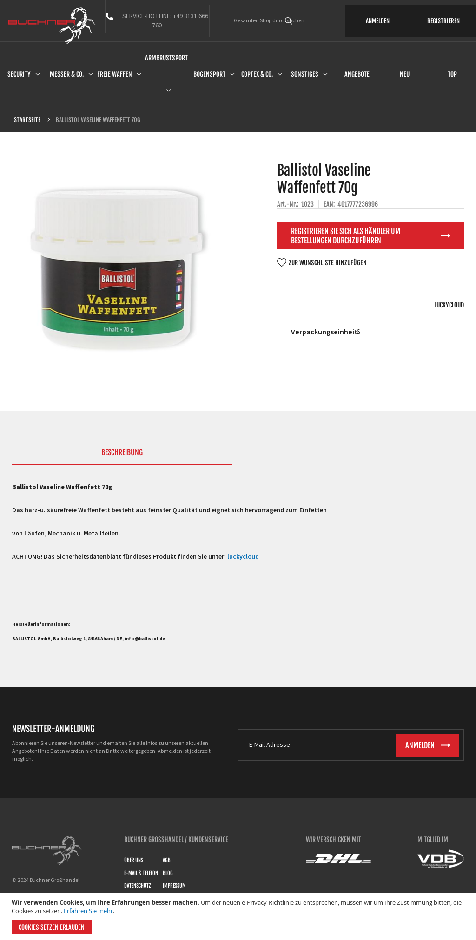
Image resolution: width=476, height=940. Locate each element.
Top (452, 74)
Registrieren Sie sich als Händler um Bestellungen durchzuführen (345, 236)
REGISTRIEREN (443, 21)
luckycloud (449, 305)
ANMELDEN (378, 21)
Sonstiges (304, 74)
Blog (168, 873)
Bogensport (209, 74)
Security (19, 74)
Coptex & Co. (257, 74)
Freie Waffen (114, 74)
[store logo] (52, 25)
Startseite (27, 120)
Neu (405, 74)
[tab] (122, 456)
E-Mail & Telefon (141, 873)
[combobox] (302, 20)
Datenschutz (137, 885)
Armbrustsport (166, 58)
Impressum (174, 885)
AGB (167, 860)
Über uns (133, 860)
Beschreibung (122, 452)
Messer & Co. (67, 74)
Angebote (357, 74)
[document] (239, 916)
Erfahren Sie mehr (88, 911)
